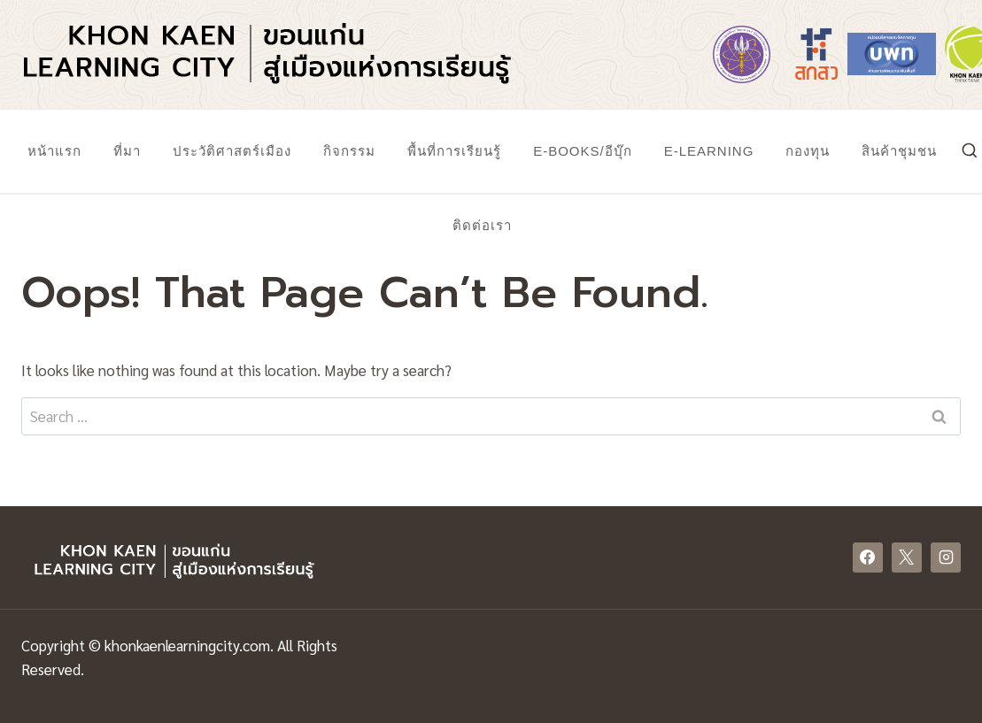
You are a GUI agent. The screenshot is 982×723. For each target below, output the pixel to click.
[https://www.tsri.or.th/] (816, 54)
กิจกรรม (349, 150)
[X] (907, 557)
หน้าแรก (54, 150)
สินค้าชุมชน (899, 150)
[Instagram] (946, 557)
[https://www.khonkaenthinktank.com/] (967, 54)
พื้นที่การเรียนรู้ (454, 150)
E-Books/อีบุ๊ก (582, 150)
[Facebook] (868, 557)
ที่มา (127, 150)
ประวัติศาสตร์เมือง (232, 150)
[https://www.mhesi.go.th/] (741, 54)
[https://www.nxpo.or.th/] (892, 54)
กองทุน (807, 150)
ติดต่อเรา (482, 225)
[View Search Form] (969, 151)
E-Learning (709, 150)
